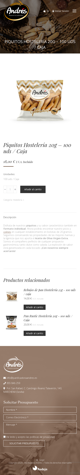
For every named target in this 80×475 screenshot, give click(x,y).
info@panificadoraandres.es (22, 377)
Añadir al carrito (33, 189)
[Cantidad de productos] (10, 189)
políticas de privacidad (42, 437)
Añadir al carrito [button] (34, 307)
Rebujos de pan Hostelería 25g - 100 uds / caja (50, 292)
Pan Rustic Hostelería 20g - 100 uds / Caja (48, 318)
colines (7, 231)
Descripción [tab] (9, 217)
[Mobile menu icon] (74, 11)
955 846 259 (13, 383)
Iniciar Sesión (60, 11)
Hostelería (17, 199)
